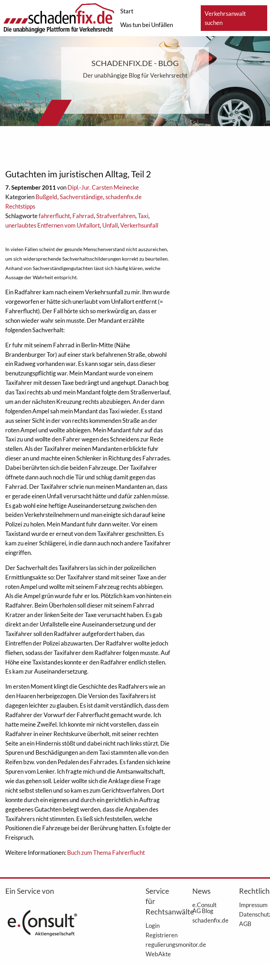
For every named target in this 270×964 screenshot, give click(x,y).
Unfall (110, 225)
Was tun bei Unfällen (146, 24)
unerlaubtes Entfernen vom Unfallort (52, 225)
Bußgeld (46, 197)
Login (153, 925)
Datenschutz (252, 914)
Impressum (252, 904)
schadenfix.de (205, 920)
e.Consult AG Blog (204, 907)
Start (126, 11)
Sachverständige (81, 197)
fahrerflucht (54, 215)
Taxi (143, 215)
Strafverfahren (115, 215)
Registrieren (158, 934)
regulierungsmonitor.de (158, 944)
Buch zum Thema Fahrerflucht (106, 852)
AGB (245, 923)
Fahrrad (83, 215)
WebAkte (158, 953)
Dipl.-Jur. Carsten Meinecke (103, 187)
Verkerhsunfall (139, 225)
